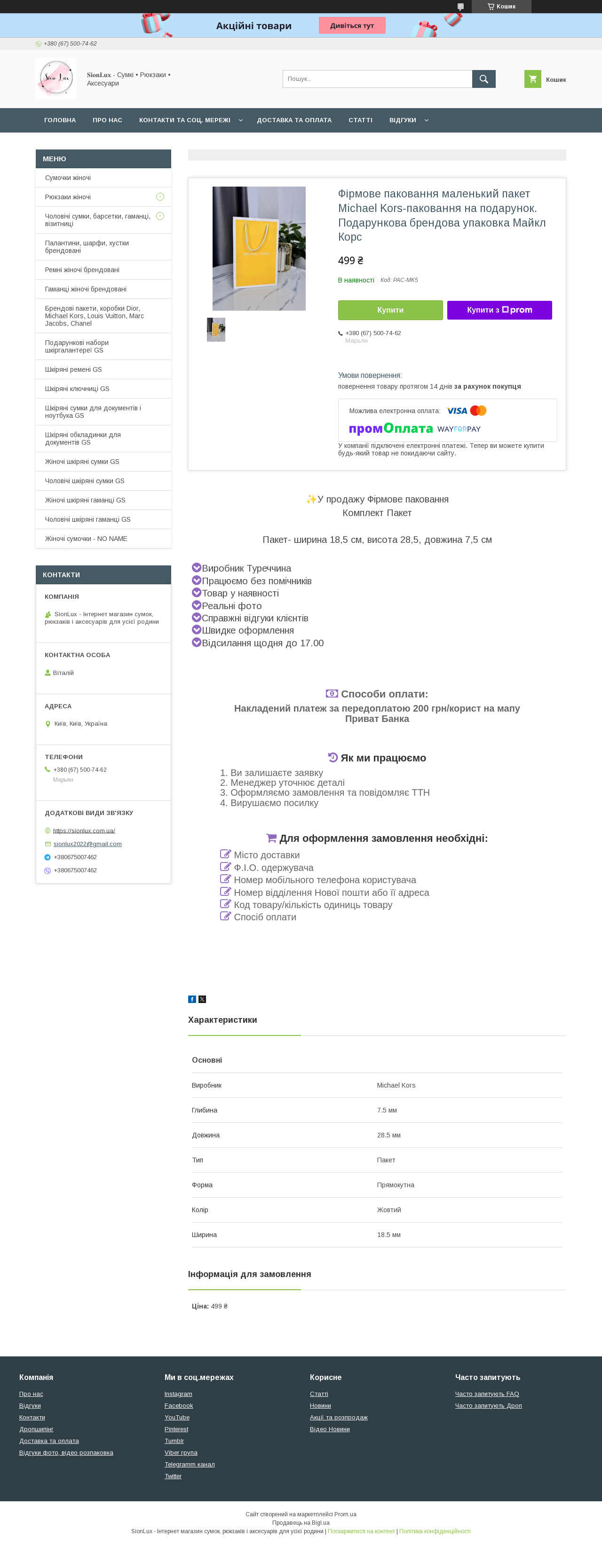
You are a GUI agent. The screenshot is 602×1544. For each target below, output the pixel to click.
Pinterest (176, 1429)
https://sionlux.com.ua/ (84, 830)
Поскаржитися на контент (361, 1531)
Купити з (499, 310)
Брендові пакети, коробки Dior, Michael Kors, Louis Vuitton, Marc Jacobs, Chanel (94, 316)
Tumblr (174, 1440)
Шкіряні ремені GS (73, 369)
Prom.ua (345, 1514)
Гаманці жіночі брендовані (86, 289)
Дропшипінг (36, 1429)
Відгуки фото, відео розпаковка (66, 1452)
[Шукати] (484, 79)
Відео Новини (330, 1429)
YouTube (177, 1417)
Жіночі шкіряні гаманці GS (85, 500)
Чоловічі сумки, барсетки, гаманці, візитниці (97, 219)
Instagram (178, 1393)
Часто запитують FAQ (487, 1393)
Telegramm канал (190, 1464)
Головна (60, 120)
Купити (391, 310)
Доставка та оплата (294, 120)
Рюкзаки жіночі (68, 197)
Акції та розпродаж (339, 1417)
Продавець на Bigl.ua (301, 1523)
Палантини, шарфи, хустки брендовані (87, 246)
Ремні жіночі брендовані (82, 270)
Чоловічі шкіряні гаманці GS (88, 519)
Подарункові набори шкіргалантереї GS (77, 346)
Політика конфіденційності (435, 1531)
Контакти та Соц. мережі (184, 120)
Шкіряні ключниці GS (77, 388)
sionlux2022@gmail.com (88, 843)
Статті (360, 120)
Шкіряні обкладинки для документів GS (83, 438)
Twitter (173, 1476)
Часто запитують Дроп (488, 1405)
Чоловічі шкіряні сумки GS (85, 481)
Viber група (181, 1452)
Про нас (107, 120)
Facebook (179, 1405)
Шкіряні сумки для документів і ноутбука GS (93, 411)
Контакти (32, 1417)
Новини (320, 1405)
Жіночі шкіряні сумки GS (82, 461)
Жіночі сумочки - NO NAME (86, 538)
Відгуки (402, 120)
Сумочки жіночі (68, 177)
